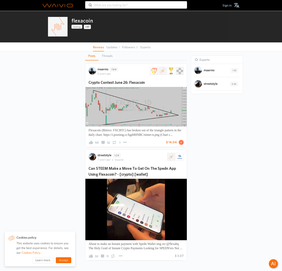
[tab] (92, 56)
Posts (91, 56)
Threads (107, 56)
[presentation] (58, 26)
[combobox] (136, 3)
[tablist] (136, 55)
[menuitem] (227, 5)
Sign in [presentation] (227, 5)
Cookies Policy (31, 253)
